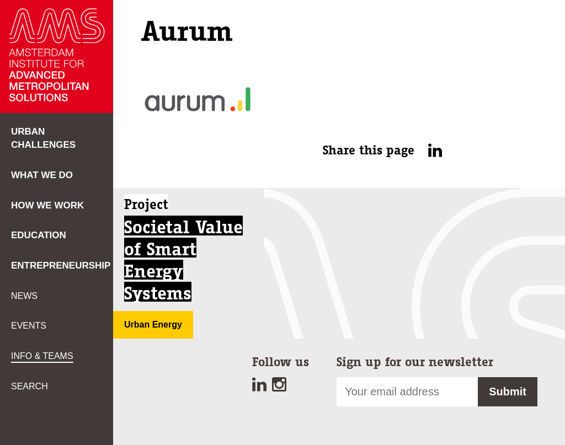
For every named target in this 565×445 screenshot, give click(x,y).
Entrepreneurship (60, 265)
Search (29, 386)
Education (38, 235)
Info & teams (42, 356)
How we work (47, 205)
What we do (42, 175)
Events (28, 325)
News (24, 296)
